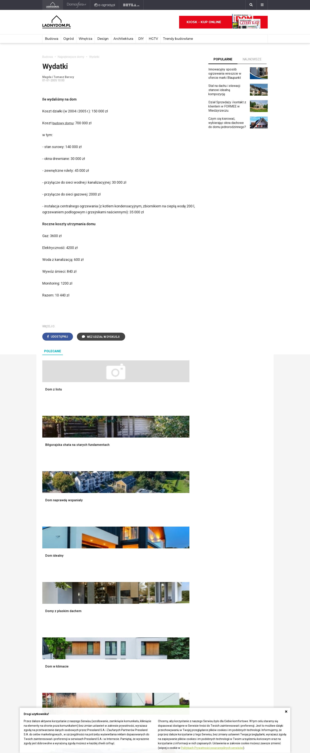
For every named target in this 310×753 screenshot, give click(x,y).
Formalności (50, 547)
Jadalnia (140, 543)
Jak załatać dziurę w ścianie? (155, 614)
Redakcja (48, 690)
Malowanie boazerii (102, 538)
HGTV (153, 39)
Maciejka (187, 632)
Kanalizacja (96, 641)
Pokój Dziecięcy (238, 530)
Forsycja (187, 636)
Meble (231, 521)
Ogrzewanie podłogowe (105, 627)
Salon (139, 521)
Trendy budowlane (178, 39)
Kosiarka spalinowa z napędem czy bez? (196, 580)
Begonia (186, 610)
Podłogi (94, 521)
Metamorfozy (144, 547)
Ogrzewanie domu (54, 556)
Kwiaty (185, 658)
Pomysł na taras (238, 614)
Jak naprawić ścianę (148, 632)
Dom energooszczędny (105, 645)
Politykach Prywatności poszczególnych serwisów (212, 747)
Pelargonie (188, 641)
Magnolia (187, 574)
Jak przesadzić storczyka (153, 610)
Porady (47, 521)
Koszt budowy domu (56, 538)
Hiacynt (186, 605)
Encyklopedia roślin (194, 561)
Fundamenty (50, 561)
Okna (45, 534)
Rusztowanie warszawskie (107, 543)
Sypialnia (141, 530)
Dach (45, 543)
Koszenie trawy (192, 547)
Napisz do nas (52, 686)
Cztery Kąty (50, 610)
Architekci (234, 543)
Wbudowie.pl (97, 614)
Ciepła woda (50, 552)
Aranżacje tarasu (192, 552)
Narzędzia (96, 534)
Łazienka (141, 525)
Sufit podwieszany (101, 547)
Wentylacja (96, 636)
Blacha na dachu (100, 552)
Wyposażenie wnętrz (241, 525)
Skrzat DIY (142, 605)
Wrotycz (187, 570)
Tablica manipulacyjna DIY (152, 641)
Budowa (51, 39)
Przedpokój (143, 538)
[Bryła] (132, 5)
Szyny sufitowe (99, 632)
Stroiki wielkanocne (240, 556)
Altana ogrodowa (192, 525)
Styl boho (141, 552)
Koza (92, 623)
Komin (46, 530)
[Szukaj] (251, 5)
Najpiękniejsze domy (71, 57)
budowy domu (63, 123)
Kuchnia (140, 534)
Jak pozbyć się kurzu (149, 623)
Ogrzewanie (97, 618)
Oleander (187, 623)
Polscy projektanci (240, 538)
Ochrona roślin (191, 538)
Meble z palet (190, 543)
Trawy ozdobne (191, 586)
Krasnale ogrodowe (194, 565)
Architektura (123, 39)
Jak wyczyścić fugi (148, 618)
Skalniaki (187, 530)
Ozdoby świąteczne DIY (244, 534)
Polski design (237, 547)
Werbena (187, 654)
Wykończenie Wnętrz (103, 525)
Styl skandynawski (148, 556)
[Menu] (262, 5)
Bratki (185, 645)
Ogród (68, 39)
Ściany (46, 565)
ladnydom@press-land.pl (59, 677)
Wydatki (94, 57)
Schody (47, 525)
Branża (232, 610)
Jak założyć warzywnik (151, 627)
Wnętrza (85, 39)
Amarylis (187, 627)
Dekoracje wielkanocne (243, 552)
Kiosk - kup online (224, 22)
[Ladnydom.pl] (52, 5)
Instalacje (49, 570)
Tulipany (186, 618)
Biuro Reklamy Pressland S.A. (62, 681)
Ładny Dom (50, 605)
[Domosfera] (77, 5)
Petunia (186, 649)
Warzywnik (188, 556)
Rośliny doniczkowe (195, 534)
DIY (141, 39)
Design (103, 39)
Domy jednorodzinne (241, 605)
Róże (184, 614)
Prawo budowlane (101, 610)
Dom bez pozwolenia (103, 605)
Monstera (187, 521)
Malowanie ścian (100, 530)
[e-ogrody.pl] (105, 5)
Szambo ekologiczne (103, 556)
